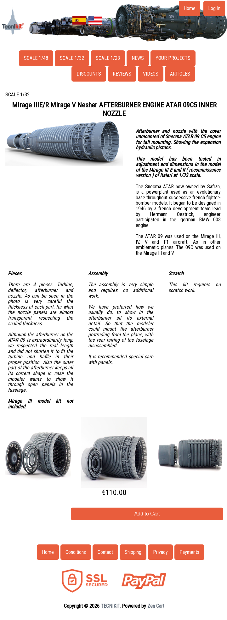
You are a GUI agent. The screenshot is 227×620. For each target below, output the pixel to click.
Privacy (160, 552)
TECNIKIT (110, 606)
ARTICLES (180, 74)
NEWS (138, 58)
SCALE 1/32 (72, 58)
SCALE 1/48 (36, 58)
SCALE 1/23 (108, 58)
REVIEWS (122, 74)
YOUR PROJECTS (173, 58)
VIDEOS (150, 74)
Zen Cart (155, 606)
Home (190, 8)
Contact (105, 552)
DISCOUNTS (89, 74)
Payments (189, 552)
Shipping (133, 552)
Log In (214, 8)
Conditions (75, 552)
